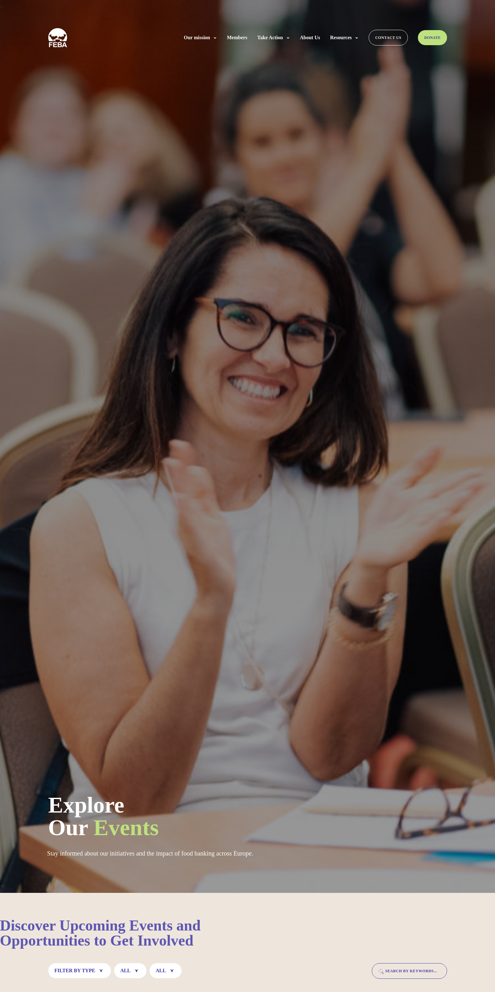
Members (237, 37)
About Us (310, 37)
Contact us (388, 37)
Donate (432, 37)
